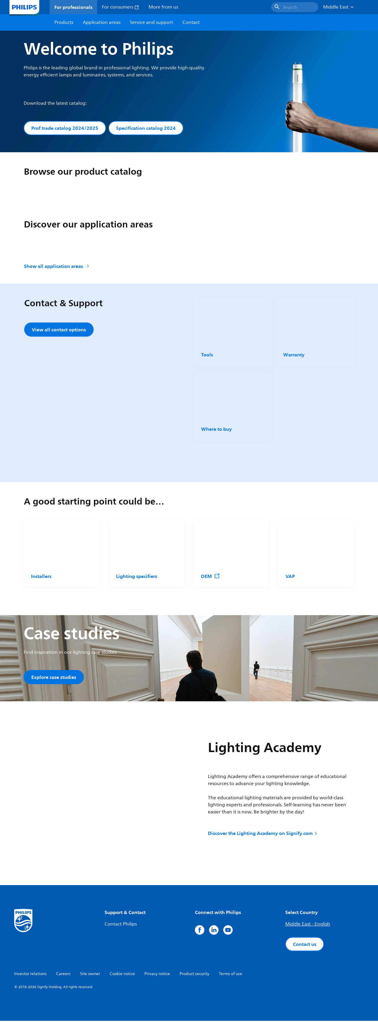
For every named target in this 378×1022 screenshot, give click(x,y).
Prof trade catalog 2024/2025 (64, 128)
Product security (194, 975)
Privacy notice (157, 975)
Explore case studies (53, 677)
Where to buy (216, 429)
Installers (41, 576)
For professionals (73, 7)
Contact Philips (121, 925)
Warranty (293, 355)
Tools (207, 355)
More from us (163, 7)
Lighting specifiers (136, 576)
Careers (63, 975)
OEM (210, 576)
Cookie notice (122, 975)
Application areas (101, 22)
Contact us (304, 945)
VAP (290, 576)
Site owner (90, 975)
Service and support (151, 22)
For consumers (120, 7)
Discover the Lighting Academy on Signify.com (263, 834)
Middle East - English (307, 925)
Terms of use (230, 975)
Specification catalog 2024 (146, 128)
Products (63, 22)
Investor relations (30, 975)
